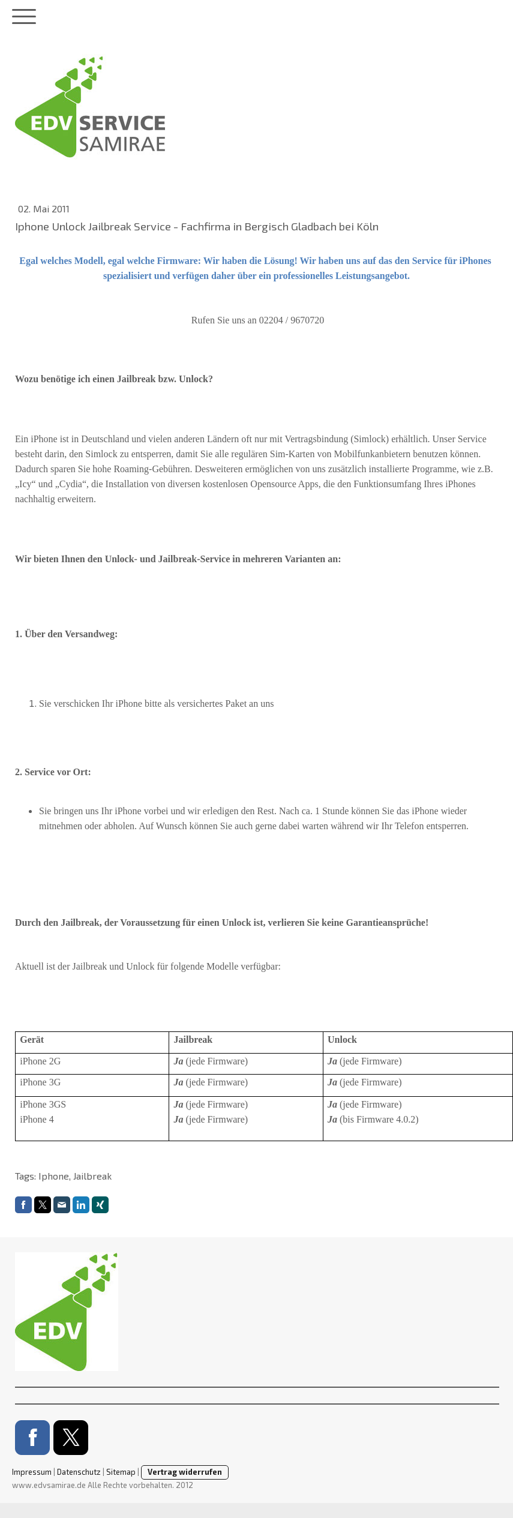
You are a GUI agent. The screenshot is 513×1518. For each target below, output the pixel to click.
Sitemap (121, 1472)
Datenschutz (79, 1472)
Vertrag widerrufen (185, 1472)
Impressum (32, 1472)
